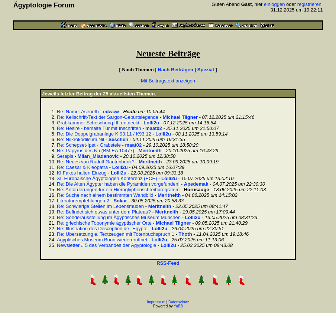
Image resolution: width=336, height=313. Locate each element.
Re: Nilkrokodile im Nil (80, 139)
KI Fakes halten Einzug (82, 173)
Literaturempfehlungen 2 (83, 200)
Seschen (118, 139)
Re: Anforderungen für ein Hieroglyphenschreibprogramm (118, 189)
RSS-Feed (167, 263)
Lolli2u (151, 122)
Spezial (205, 69)
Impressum (156, 302)
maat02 (153, 128)
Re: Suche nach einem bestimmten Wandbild (105, 195)
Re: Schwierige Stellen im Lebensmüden (100, 206)
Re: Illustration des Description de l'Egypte (102, 228)
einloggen (274, 4)
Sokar (120, 200)
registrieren (309, 4)
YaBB (178, 306)
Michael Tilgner (180, 117)
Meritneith (150, 150)
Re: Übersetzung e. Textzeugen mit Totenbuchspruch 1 (115, 234)
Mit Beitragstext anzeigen (168, 81)
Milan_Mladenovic (98, 156)
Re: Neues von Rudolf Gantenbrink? (96, 161)
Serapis (65, 156)
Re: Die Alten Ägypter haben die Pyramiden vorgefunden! (118, 184)
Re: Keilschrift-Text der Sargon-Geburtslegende (107, 117)
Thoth (185, 234)
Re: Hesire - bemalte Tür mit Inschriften (99, 128)
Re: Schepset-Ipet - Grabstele (89, 145)
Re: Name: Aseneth (78, 111)
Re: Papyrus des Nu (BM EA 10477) (95, 150)
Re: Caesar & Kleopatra (82, 167)
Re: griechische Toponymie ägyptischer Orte (104, 223)
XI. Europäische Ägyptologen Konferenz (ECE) (107, 178)
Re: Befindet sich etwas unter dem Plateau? (104, 212)
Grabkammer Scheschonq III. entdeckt (98, 122)
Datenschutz (178, 302)
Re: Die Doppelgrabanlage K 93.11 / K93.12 (104, 134)
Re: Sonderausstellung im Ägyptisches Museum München (119, 217)
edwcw (111, 111)
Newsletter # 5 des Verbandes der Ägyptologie (106, 245)
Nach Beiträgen (175, 69)
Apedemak (196, 184)
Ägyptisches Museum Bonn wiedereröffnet (102, 239)
